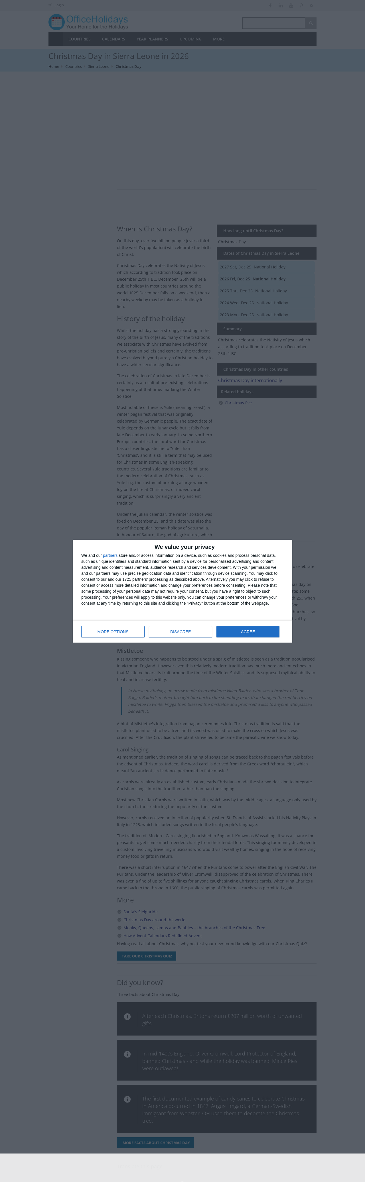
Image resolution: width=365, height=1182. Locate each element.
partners (110, 555)
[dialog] (182, 591)
